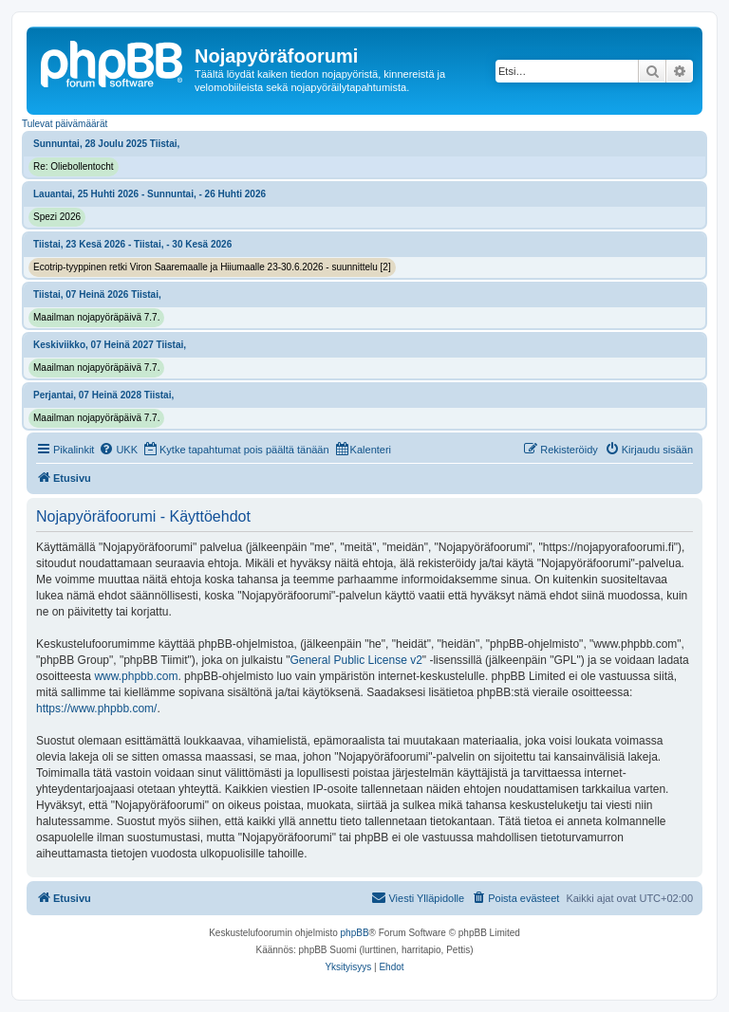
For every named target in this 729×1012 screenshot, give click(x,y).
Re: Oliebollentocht (73, 166)
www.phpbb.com (136, 676)
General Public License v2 (355, 660)
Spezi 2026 (57, 217)
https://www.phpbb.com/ (96, 708)
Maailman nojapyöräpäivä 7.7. (96, 317)
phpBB (355, 933)
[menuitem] (118, 449)
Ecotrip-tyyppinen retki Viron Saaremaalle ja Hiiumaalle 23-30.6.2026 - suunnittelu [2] (212, 267)
